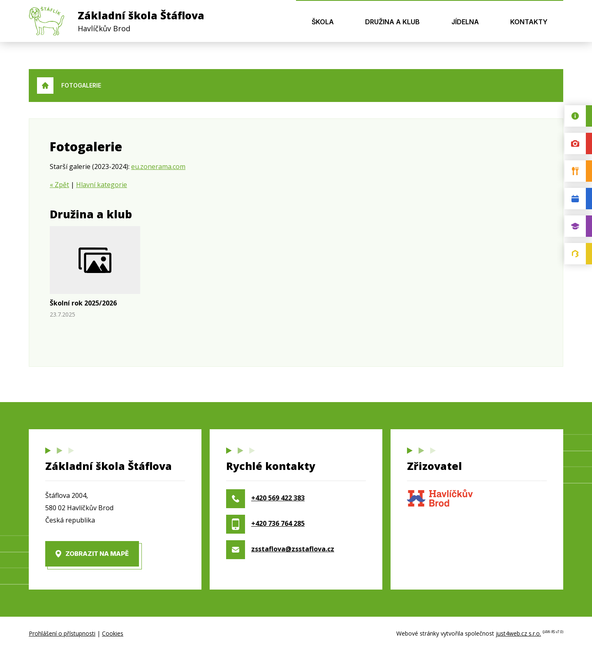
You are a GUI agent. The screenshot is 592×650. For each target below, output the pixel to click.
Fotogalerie (81, 85)
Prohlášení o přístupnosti (62, 633)
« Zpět (59, 184)
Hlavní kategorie (101, 184)
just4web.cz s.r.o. (518, 633)
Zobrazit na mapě (97, 553)
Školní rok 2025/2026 (83, 303)
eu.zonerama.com (158, 166)
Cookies (112, 633)
